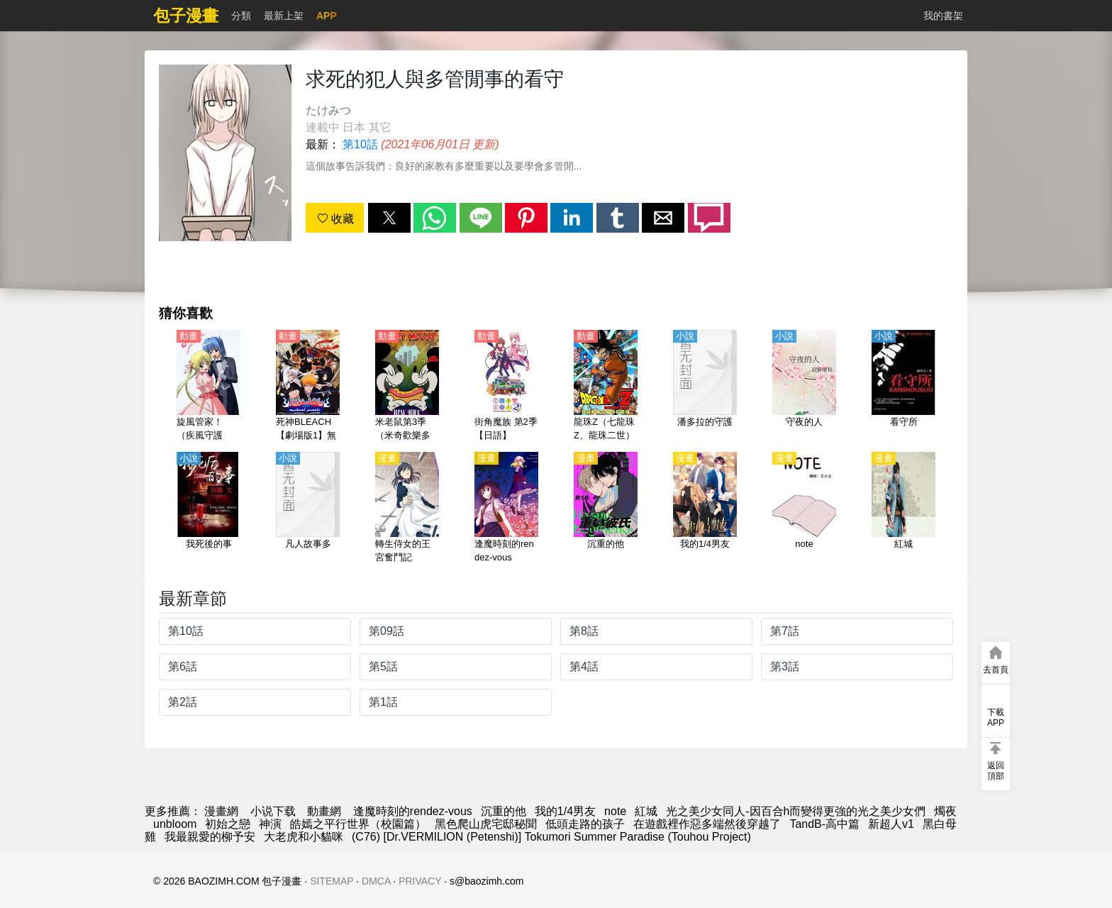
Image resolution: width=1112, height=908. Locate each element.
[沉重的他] (606, 508)
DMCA (376, 881)
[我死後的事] (208, 508)
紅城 (646, 811)
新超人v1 (891, 824)
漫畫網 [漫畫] (221, 811)
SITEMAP (331, 881)
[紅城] (903, 508)
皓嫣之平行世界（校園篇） (358, 824)
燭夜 (945, 811)
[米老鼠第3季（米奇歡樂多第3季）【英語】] (407, 386)
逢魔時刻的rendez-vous (412, 811)
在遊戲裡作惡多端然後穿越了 (707, 824)
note (615, 811)
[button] (389, 218)
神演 (270, 824)
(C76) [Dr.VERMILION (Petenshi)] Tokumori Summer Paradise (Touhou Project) (551, 837)
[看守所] (903, 386)
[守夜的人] (804, 386)
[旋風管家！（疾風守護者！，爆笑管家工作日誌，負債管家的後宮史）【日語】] (208, 386)
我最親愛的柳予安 (210, 837)
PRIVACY (420, 881)
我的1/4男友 (565, 811)
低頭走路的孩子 (585, 824)
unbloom (174, 824)
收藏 (335, 219)
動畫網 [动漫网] (324, 811)
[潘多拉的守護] (705, 386)
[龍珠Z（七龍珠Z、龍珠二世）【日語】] (606, 386)
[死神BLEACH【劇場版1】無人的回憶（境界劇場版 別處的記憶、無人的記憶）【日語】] (308, 386)
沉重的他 (503, 811)
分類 (241, 15)
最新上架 (284, 15)
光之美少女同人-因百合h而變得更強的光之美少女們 (795, 811)
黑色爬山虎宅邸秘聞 (486, 824)
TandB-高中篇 (824, 824)
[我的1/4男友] (705, 508)
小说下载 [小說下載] (273, 811)
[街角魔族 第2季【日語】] (506, 386)
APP (326, 15)
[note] (804, 508)
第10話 (360, 144)
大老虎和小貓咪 (303, 837)
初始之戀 (227, 824)
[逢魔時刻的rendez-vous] (506, 508)
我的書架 (943, 15)
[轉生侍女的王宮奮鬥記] (407, 508)
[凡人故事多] (308, 508)
